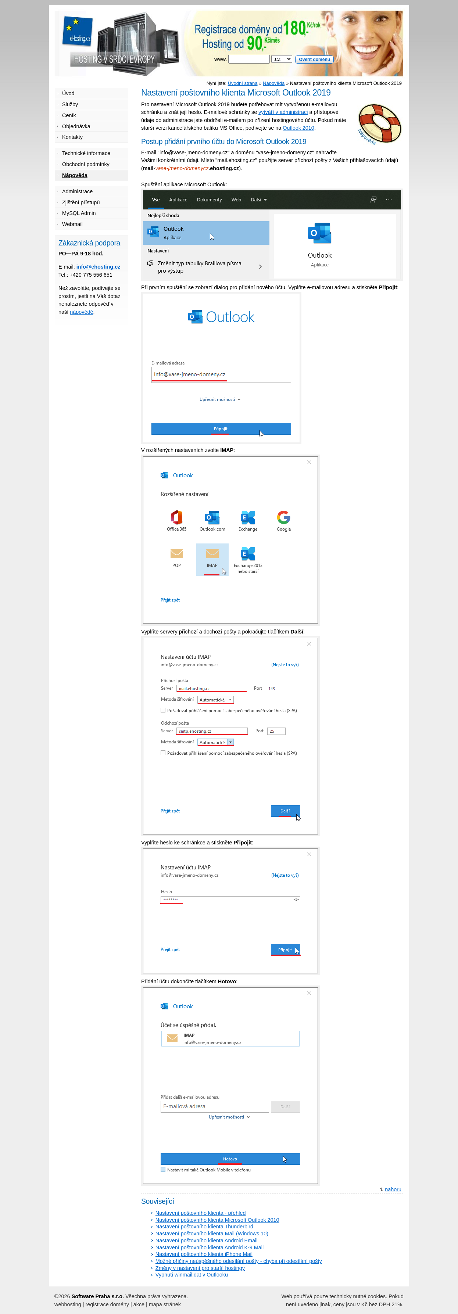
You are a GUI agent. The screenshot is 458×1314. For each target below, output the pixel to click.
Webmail (72, 224)
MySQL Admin (79, 213)
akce (138, 1304)
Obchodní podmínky (86, 164)
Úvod (68, 93)
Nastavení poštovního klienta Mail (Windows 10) (211, 1233)
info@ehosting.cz (98, 267)
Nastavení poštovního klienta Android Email (206, 1240)
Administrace (77, 191)
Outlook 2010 (298, 128)
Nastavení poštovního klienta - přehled (200, 1213)
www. (274, 59)
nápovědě (81, 312)
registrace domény (107, 1304)
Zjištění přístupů (81, 202)
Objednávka (76, 126)
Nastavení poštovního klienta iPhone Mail (204, 1254)
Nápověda (274, 83)
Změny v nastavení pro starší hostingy (200, 1268)
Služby (70, 104)
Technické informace (86, 153)
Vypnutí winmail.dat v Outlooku (191, 1275)
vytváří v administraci (283, 112)
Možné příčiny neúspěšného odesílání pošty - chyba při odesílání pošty (238, 1261)
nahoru (393, 1189)
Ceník (69, 115)
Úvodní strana (243, 83)
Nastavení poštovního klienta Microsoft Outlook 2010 (217, 1220)
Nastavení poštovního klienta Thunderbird (204, 1226)
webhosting (67, 1304)
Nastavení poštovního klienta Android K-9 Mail (209, 1247)
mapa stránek (165, 1304)
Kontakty (72, 137)
